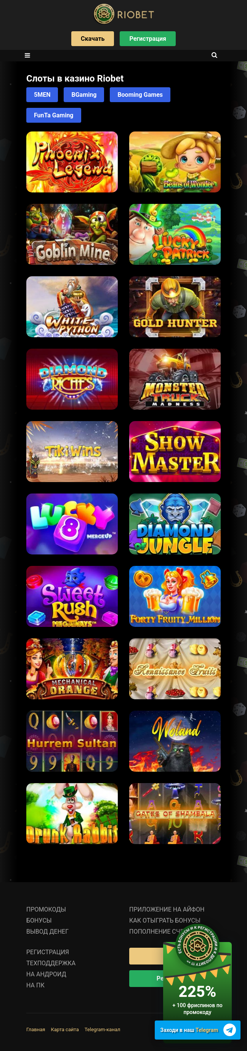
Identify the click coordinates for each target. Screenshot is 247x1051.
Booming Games (140, 94)
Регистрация (147, 38)
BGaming (83, 94)
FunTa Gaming (54, 115)
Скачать (92, 38)
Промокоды (46, 909)
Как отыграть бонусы (164, 920)
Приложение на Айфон (166, 909)
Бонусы (39, 920)
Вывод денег (47, 931)
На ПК (35, 985)
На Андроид (46, 974)
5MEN (42, 94)
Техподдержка (50, 963)
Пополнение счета (160, 931)
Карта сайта (65, 1029)
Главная (35, 1029)
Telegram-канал (102, 1029)
